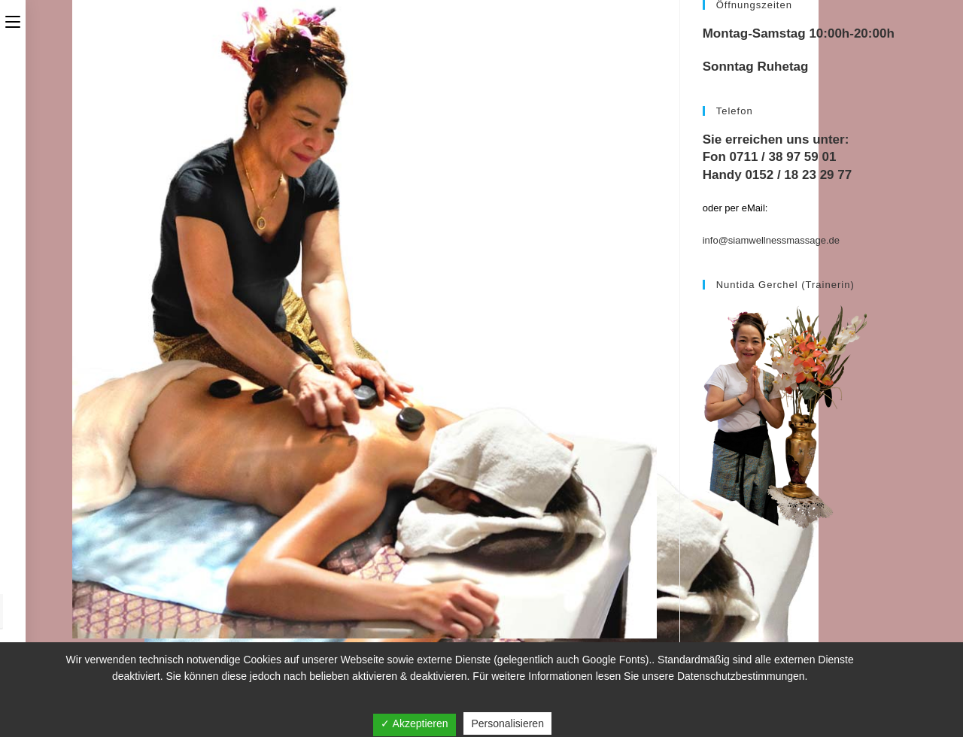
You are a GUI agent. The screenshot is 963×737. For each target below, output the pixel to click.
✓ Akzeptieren (414, 723)
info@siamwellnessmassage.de (771, 240)
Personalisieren (507, 723)
